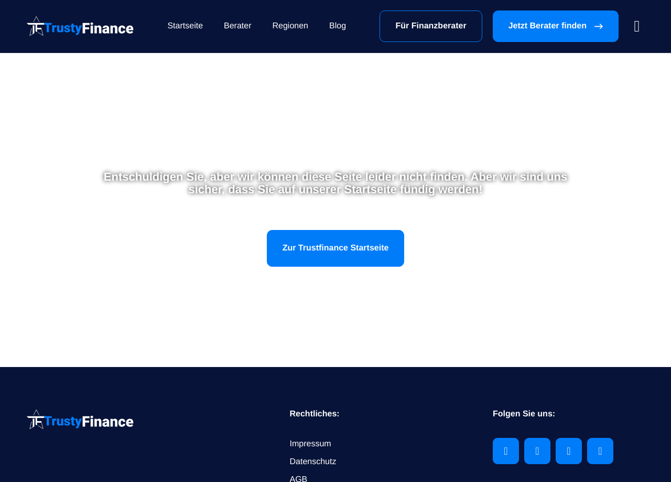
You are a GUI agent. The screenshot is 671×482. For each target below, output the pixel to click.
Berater (237, 26)
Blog (337, 26)
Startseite (185, 26)
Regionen (291, 26)
